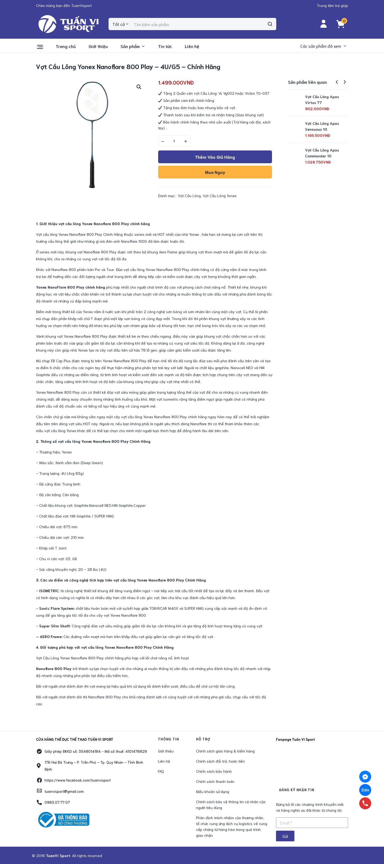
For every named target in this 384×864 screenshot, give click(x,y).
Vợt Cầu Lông (189, 195)
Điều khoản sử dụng (212, 791)
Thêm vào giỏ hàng (215, 157)
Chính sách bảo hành (214, 771)
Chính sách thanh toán (215, 781)
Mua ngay (215, 172)
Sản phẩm (133, 46)
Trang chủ (66, 46)
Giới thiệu (98, 46)
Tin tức (165, 46)
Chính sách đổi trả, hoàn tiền (220, 761)
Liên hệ (192, 46)
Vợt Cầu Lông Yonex (220, 195)
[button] (64, 5)
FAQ (161, 771)
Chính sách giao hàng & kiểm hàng (225, 750)
